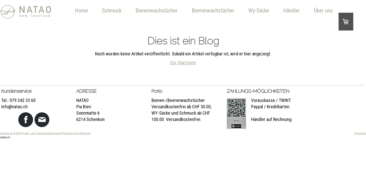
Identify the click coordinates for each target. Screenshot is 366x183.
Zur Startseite (183, 62)
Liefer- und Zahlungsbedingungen (42, 133)
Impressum (6, 133)
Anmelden (360, 133)
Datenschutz (71, 133)
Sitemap (85, 133)
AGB (18, 133)
